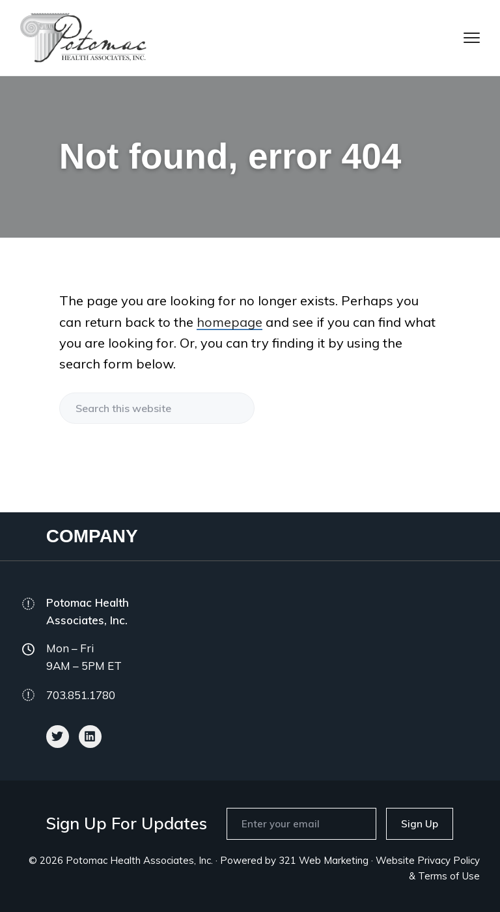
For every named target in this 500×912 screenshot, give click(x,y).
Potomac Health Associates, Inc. (139, 860)
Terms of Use (449, 876)
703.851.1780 (80, 695)
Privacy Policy (448, 860)
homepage (229, 322)
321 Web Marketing (323, 860)
